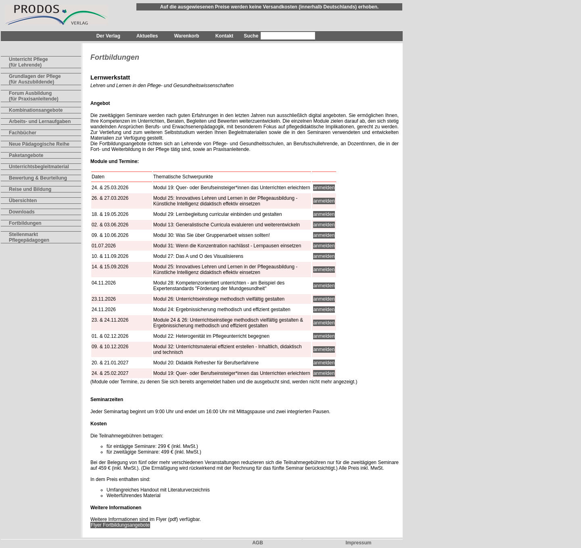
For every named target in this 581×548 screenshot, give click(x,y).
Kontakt (224, 36)
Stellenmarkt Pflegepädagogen (29, 237)
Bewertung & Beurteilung (38, 178)
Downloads (22, 212)
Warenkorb (186, 36)
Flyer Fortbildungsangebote (120, 525)
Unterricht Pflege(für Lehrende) (28, 62)
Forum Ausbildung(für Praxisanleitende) (34, 96)
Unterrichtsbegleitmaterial (39, 166)
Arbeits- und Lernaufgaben (40, 121)
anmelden (324, 187)
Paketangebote (26, 155)
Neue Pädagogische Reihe (39, 144)
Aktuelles (147, 36)
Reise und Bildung (30, 189)
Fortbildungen (25, 223)
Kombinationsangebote (36, 110)
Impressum (358, 543)
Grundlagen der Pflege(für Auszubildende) (35, 79)
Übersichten (23, 200)
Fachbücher (22, 133)
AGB (257, 543)
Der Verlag (108, 36)
